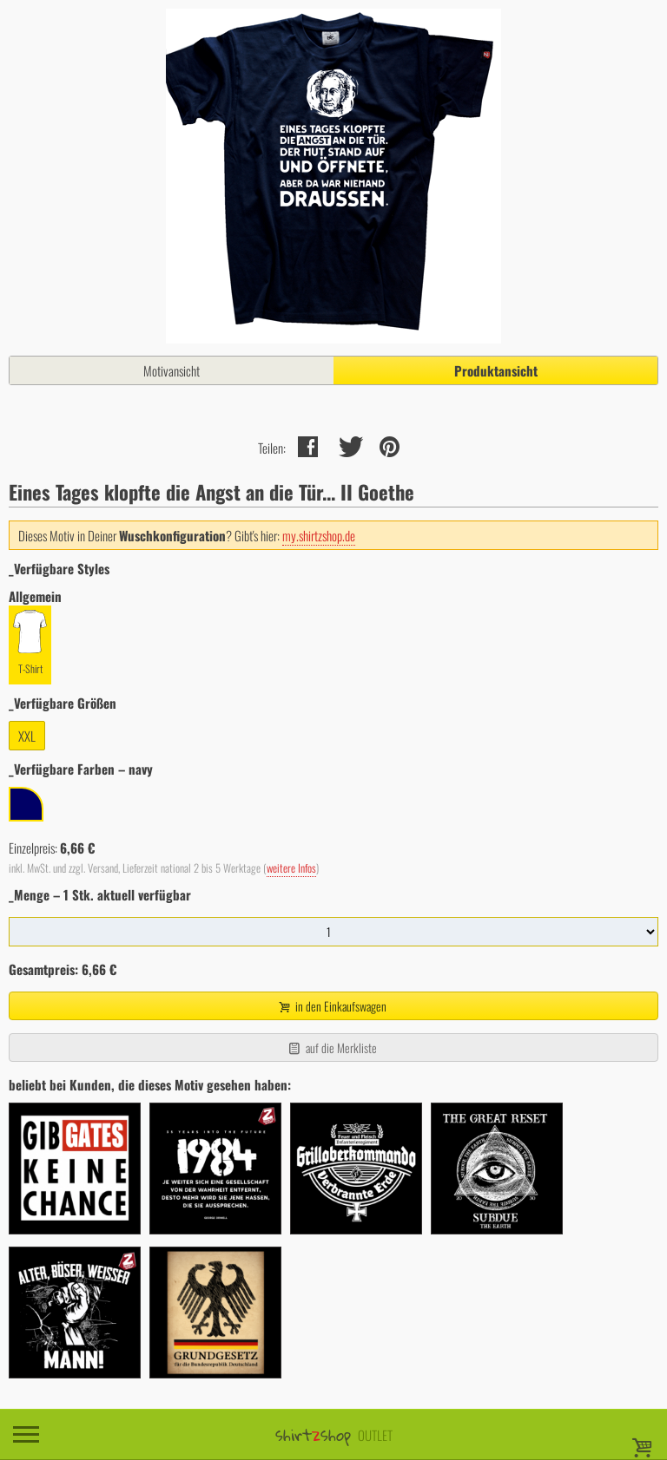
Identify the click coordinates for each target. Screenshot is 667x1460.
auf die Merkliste (331, 1047)
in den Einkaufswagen (331, 1006)
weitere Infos (291, 868)
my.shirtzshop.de (318, 535)
